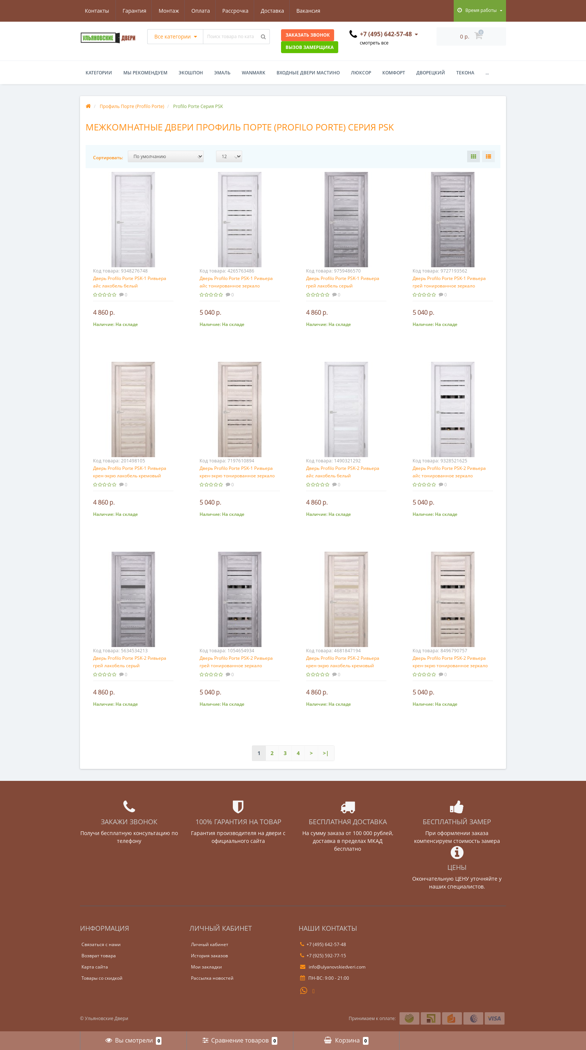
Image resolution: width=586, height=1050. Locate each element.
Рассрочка (201, 10)
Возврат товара (98, 955)
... (487, 73)
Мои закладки (206, 967)
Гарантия (97, 10)
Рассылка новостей (212, 978)
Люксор (361, 73)
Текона (465, 73)
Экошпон (191, 73)
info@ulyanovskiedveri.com (333, 967)
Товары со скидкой (102, 978)
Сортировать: (108, 157)
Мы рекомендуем (145, 73)
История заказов (209, 955)
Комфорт (393, 73)
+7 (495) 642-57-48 (323, 944)
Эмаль (222, 73)
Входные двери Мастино (308, 73)
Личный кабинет (209, 944)
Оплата (165, 10)
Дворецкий (430, 73)
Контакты (314, 10)
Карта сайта (94, 967)
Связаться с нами (101, 944)
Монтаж (132, 10)
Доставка (239, 10)
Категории (99, 73)
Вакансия (277, 10)
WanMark (253, 73)
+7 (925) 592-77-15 (323, 955)
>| (326, 753)
